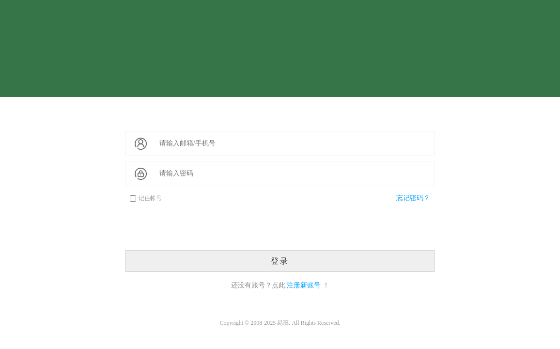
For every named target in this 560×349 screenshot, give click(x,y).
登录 (280, 261)
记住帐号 (146, 198)
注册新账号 (304, 285)
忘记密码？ (413, 198)
